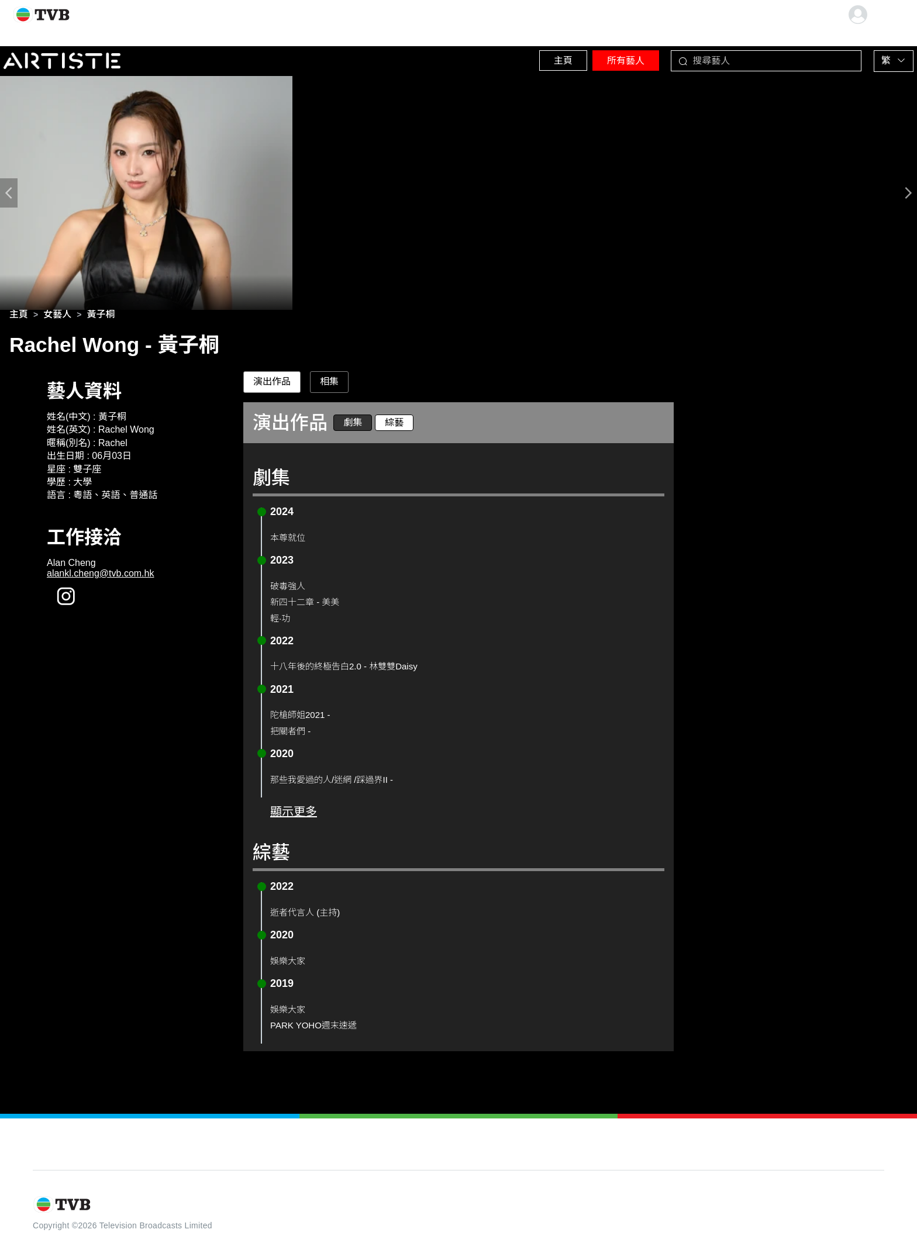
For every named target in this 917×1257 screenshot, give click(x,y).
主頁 (525, 58)
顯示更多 (293, 815)
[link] (18, 318)
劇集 (352, 426)
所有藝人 (601, 58)
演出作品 (272, 386)
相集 (329, 386)
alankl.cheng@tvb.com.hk (100, 577)
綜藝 (394, 426)
